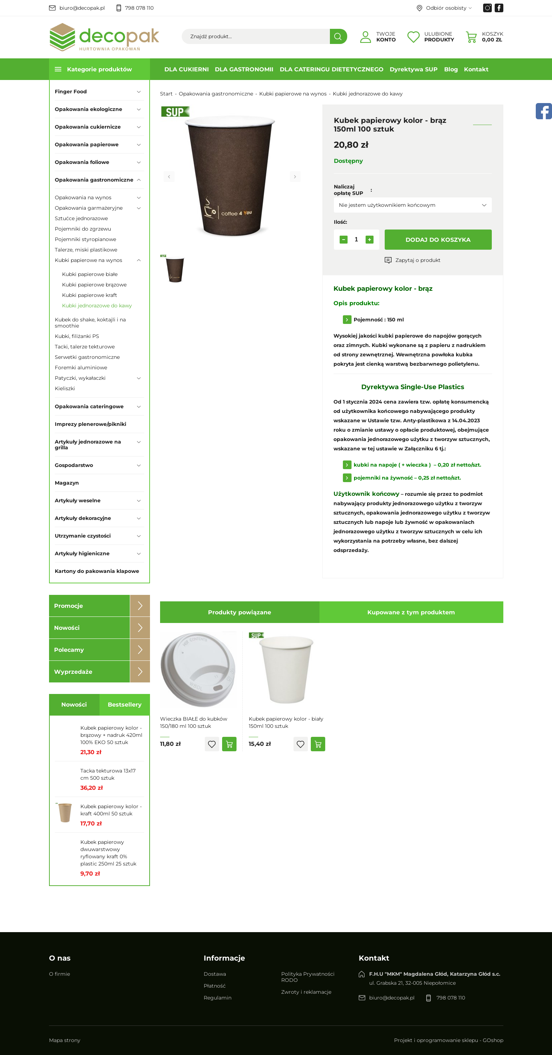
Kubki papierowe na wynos (88, 260)
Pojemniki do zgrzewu (83, 229)
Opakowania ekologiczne (88, 109)
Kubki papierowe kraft (89, 295)
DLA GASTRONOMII (244, 69)
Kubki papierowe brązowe (94, 284)
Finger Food (71, 91)
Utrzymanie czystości (83, 536)
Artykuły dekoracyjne (83, 518)
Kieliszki (65, 388)
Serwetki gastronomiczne (87, 357)
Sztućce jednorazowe (81, 218)
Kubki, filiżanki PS (77, 336)
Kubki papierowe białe (90, 274)
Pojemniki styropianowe (85, 239)
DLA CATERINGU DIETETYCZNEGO (332, 69)
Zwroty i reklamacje (306, 992)
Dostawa (215, 974)
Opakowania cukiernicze (88, 127)
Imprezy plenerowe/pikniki (90, 424)
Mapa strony (64, 1040)
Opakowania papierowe (87, 144)
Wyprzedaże (73, 671)
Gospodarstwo (74, 465)
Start (166, 93)
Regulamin (217, 997)
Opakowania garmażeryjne (89, 208)
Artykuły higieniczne (82, 553)
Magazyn (67, 483)
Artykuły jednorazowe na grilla (88, 445)
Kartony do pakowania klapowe (97, 571)
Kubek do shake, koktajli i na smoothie (90, 322)
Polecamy (69, 649)
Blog (451, 69)
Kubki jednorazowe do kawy (97, 305)
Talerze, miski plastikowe (86, 249)
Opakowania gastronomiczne (94, 180)
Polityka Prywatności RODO (308, 977)
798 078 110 (139, 8)
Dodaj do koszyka (438, 239)
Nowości (67, 627)
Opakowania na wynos (83, 197)
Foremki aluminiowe (81, 367)
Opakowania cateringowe (89, 406)
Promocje (68, 605)
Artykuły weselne (78, 500)
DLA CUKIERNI (186, 69)
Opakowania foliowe (82, 162)
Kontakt (476, 69)
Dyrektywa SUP (414, 69)
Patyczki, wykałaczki (80, 378)
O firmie (59, 974)
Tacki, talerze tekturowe (85, 346)
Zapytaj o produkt (418, 260)
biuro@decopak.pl (82, 8)
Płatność (215, 986)
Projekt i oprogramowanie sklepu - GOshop (448, 1040)
